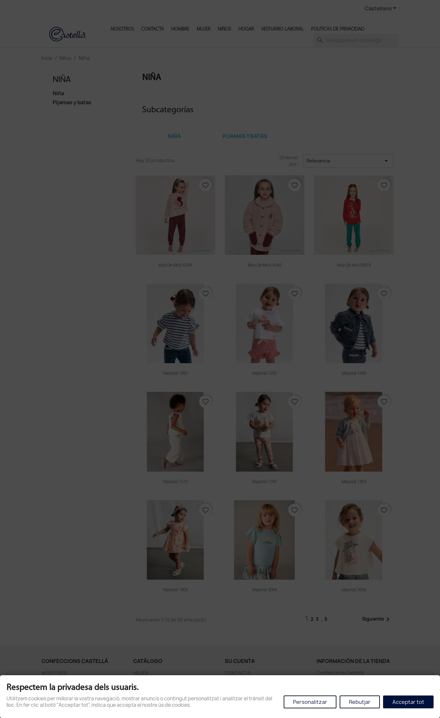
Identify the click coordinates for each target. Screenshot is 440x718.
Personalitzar (310, 701)
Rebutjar (360, 701)
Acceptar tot (408, 701)
